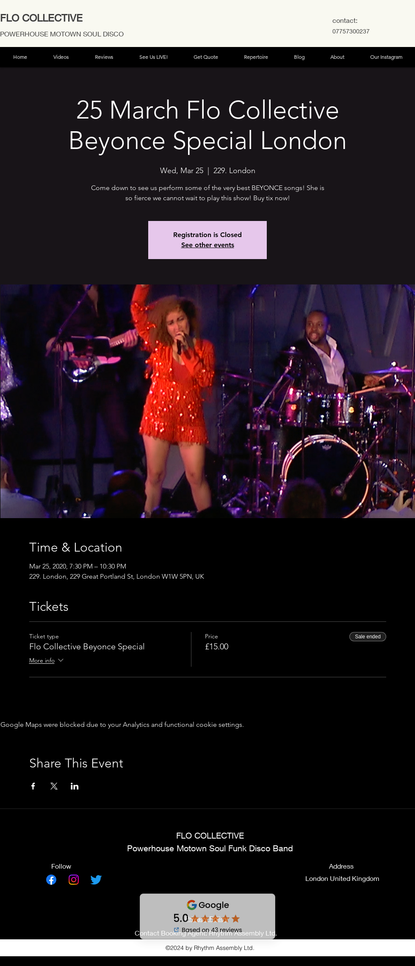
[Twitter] (96, 879)
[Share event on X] (54, 786)
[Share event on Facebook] (33, 786)
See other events (207, 245)
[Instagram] (73, 879)
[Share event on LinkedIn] (75, 786)
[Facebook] (51, 879)
